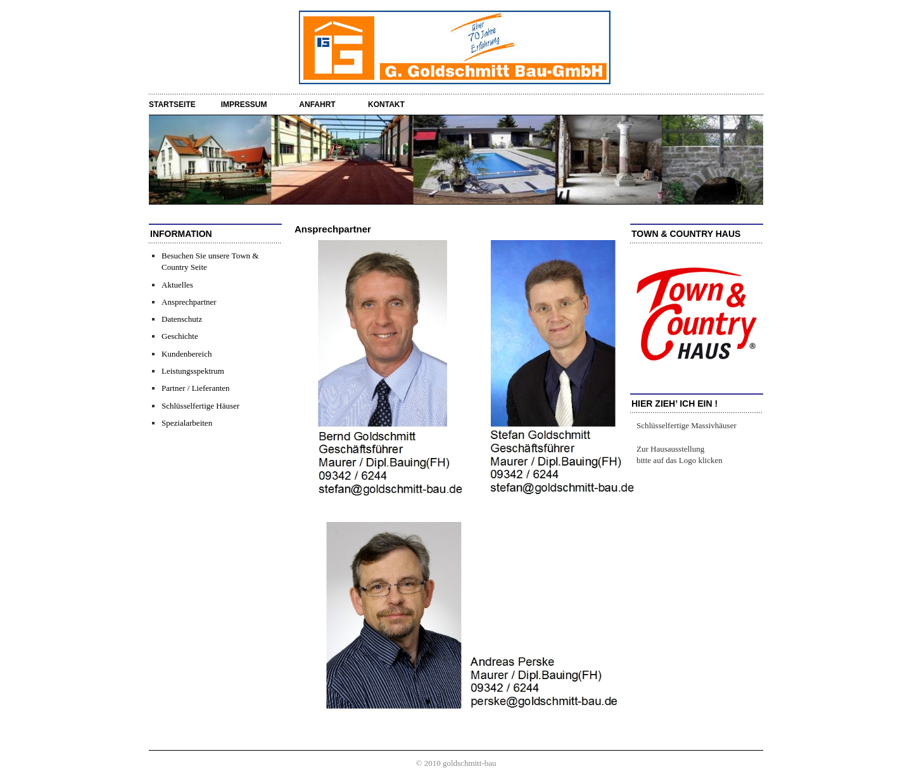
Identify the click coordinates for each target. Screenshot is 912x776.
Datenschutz (182, 319)
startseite (172, 104)
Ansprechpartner (189, 302)
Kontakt (386, 104)
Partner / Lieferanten (196, 388)
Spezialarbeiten (187, 423)
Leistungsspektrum (193, 371)
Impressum (244, 104)
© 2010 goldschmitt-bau (456, 763)
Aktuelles (177, 284)
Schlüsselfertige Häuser (200, 405)
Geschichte (180, 336)
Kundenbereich (187, 354)
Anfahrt (317, 104)
